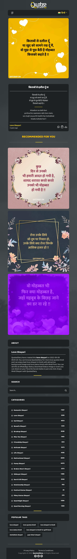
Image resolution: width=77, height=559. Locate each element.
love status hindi (16, 530)
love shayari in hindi (48, 525)
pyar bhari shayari (33, 535)
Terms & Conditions (45, 550)
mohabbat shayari (16, 535)
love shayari (14, 525)
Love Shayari (15, 125)
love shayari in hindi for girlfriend (38, 530)
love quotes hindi (29, 525)
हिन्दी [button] (62, 12)
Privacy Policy (29, 550)
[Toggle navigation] (12, 13)
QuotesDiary (38, 553)
